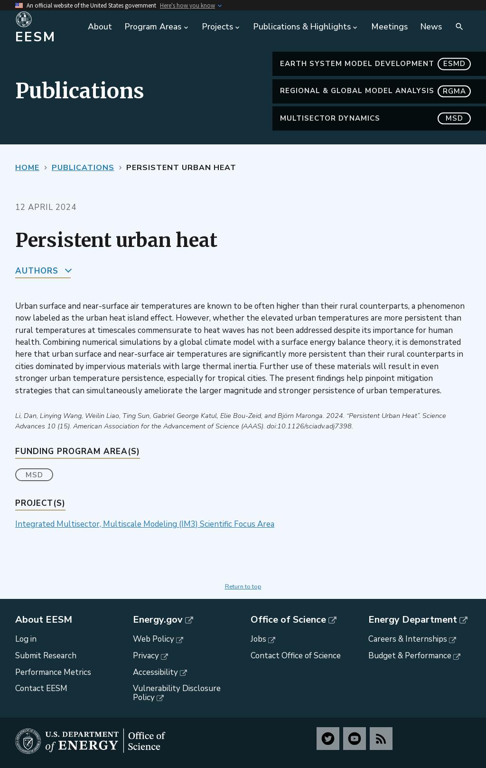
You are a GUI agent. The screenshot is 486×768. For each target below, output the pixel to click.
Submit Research (45, 655)
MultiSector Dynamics (375, 118)
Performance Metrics (53, 672)
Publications (83, 167)
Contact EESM (41, 688)
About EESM (43, 620)
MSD (34, 475)
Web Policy (153, 639)
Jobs (258, 639)
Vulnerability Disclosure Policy (177, 693)
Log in (26, 639)
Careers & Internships (407, 639)
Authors (36, 270)
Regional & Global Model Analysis (375, 91)
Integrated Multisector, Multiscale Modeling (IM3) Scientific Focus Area (144, 524)
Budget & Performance (409, 655)
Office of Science (288, 620)
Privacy (146, 655)
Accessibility (155, 672)
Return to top (243, 586)
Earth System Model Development (375, 64)
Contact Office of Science (296, 655)
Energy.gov (158, 620)
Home (27, 167)
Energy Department (412, 620)
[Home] (46, 27)
